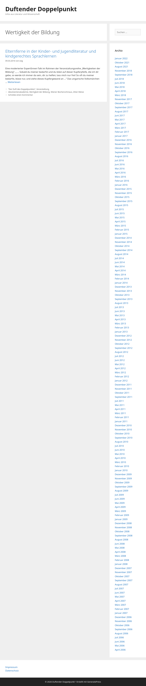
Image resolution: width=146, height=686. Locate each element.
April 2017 (120, 123)
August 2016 (121, 156)
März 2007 (120, 604)
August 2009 (121, 490)
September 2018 (123, 74)
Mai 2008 (120, 547)
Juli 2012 (119, 356)
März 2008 (120, 555)
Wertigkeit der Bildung (39, 92)
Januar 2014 (121, 282)
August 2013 (121, 303)
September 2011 (123, 396)
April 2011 (120, 409)
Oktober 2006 (122, 625)
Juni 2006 (120, 641)
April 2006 (120, 649)
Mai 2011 (120, 405)
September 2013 (123, 299)
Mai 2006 (120, 645)
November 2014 (123, 241)
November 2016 (123, 144)
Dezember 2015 (123, 188)
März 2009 (120, 511)
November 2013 (123, 290)
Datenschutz (12, 670)
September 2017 (123, 107)
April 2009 (120, 506)
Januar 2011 (121, 421)
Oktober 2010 (122, 433)
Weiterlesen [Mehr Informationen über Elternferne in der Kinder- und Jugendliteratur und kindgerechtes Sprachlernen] (14, 82)
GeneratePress (94, 681)
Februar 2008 (122, 560)
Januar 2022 (121, 58)
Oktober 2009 (122, 482)
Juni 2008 (120, 543)
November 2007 (123, 572)
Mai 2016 (120, 168)
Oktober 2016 (122, 148)
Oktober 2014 (122, 245)
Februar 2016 (122, 180)
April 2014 (120, 270)
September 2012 (123, 347)
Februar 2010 (122, 466)
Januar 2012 (121, 380)
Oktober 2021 (122, 62)
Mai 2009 (120, 502)
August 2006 (121, 633)
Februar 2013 (122, 327)
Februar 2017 (122, 131)
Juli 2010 (119, 445)
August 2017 (121, 111)
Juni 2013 (120, 311)
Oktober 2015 (122, 197)
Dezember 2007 (123, 568)
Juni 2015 (120, 213)
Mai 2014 (120, 266)
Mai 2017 (120, 119)
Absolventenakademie (18, 92)
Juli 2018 (119, 78)
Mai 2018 (120, 87)
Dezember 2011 (123, 384)
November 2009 (123, 478)
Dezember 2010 (123, 425)
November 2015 (123, 193)
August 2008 (121, 539)
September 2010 (123, 437)
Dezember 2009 (123, 474)
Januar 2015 (121, 233)
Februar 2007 (122, 608)
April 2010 (120, 458)
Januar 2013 (121, 331)
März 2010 (120, 462)
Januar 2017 (121, 135)
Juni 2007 (120, 592)
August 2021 (121, 66)
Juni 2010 (120, 449)
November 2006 (123, 621)
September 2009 (123, 486)
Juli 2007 (119, 588)
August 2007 (121, 584)
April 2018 (120, 91)
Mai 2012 (120, 364)
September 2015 (123, 201)
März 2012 (120, 372)
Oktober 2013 (122, 294)
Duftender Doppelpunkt (41, 9)
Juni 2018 (120, 82)
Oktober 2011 (122, 392)
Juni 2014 (120, 262)
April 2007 (120, 600)
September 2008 (123, 535)
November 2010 (123, 429)
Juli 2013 (119, 307)
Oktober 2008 (122, 531)
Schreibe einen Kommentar (20, 95)
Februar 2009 (122, 515)
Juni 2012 (120, 360)
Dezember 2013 (123, 286)
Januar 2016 (121, 184)
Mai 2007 (120, 596)
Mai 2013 (120, 315)
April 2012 (120, 368)
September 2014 (123, 250)
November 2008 (123, 527)
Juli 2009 (119, 494)
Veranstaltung (42, 89)
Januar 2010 (121, 470)
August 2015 (121, 205)
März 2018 (120, 95)
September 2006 (123, 629)
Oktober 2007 (122, 576)
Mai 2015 (120, 217)
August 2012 (121, 351)
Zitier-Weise (78, 92)
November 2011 (123, 388)
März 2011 (120, 413)
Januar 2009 (121, 519)
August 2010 (121, 441)
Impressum (11, 667)
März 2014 (120, 274)
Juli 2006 (119, 637)
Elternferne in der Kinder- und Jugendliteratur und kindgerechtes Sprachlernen (50, 53)
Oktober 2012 (122, 343)
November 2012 (123, 339)
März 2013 (120, 323)
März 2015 (120, 225)
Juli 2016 (119, 160)
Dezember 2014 (123, 237)
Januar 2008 (121, 564)
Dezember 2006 (123, 617)
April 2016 (120, 172)
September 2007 (123, 580)
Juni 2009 (120, 498)
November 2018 (123, 70)
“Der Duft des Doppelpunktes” (21, 89)
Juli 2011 (119, 400)
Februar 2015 (122, 229)
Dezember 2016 (123, 139)
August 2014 (121, 254)
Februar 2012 (122, 376)
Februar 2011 (122, 417)
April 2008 (120, 551)
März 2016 (120, 176)
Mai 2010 (120, 454)
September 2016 (123, 152)
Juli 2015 (119, 209)
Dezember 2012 (123, 335)
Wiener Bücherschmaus (61, 92)
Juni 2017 (120, 115)
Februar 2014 (122, 278)
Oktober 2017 (122, 103)
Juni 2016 (120, 164)
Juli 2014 (119, 258)
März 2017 (120, 127)
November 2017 (123, 99)
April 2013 (120, 319)
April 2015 (120, 221)
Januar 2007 (121, 612)
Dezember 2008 (123, 523)
